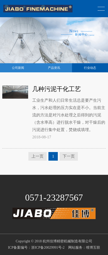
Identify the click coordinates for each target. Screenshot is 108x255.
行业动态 (90, 68)
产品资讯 (54, 68)
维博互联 (93, 247)
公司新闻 (18, 68)
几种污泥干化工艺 (56, 89)
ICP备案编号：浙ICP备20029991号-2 (36, 247)
